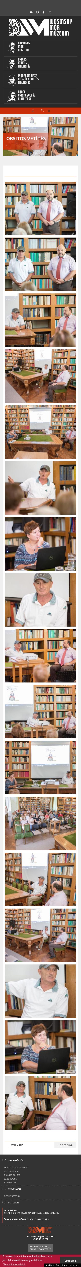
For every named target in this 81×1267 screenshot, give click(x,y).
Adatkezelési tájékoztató (16, 1167)
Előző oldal (64, 1145)
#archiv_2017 (17, 1145)
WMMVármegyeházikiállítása (21, 96)
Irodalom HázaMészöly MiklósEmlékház (23, 80)
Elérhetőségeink (12, 1196)
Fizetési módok (11, 1171)
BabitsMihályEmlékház (18, 63)
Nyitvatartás (10, 1183)
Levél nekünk (10, 1179)
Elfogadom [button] (71, 1261)
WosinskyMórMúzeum (18, 47)
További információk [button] (14, 1264)
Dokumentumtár (12, 1175)
